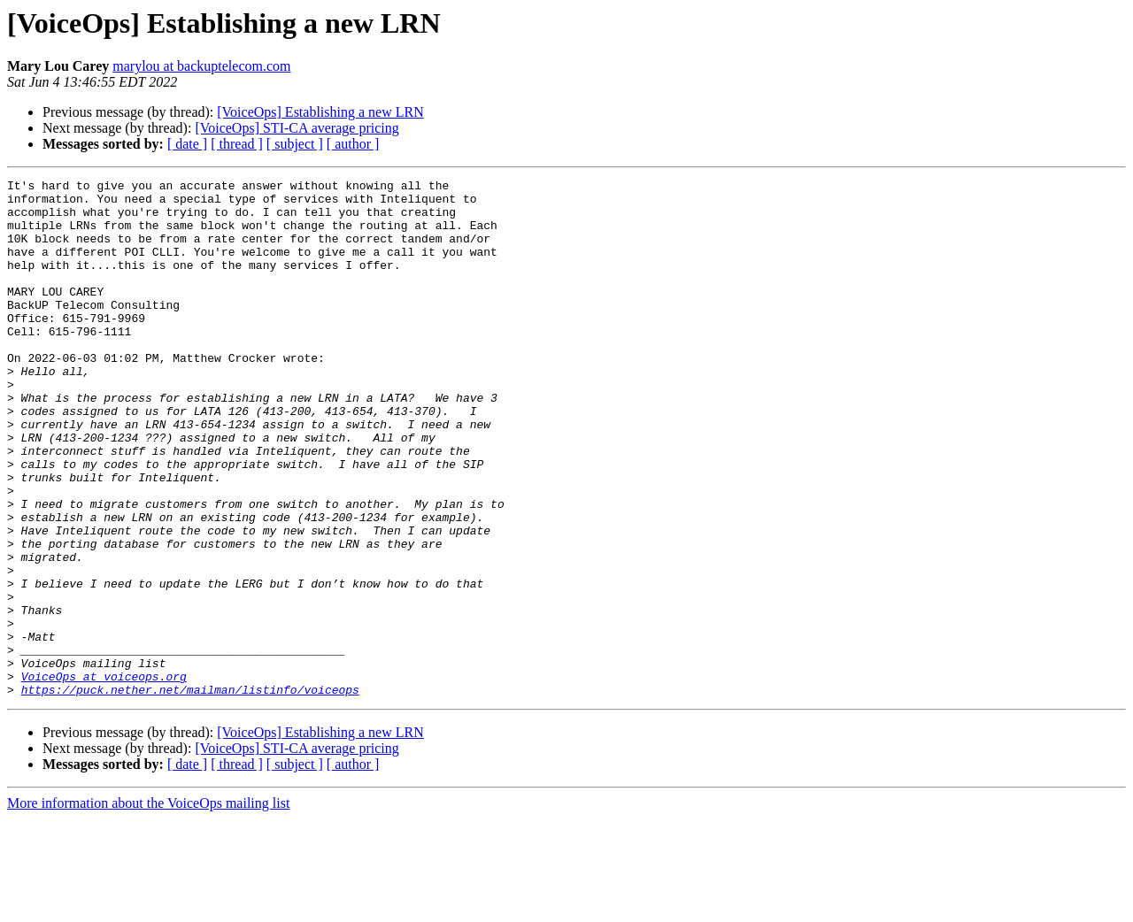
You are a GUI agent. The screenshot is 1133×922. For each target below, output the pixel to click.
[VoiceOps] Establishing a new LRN (320, 111)
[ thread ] (237, 143)
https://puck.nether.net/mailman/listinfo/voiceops (190, 793)
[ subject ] (294, 143)
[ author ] (353, 143)
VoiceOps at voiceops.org (104, 777)
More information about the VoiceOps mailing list (148, 906)
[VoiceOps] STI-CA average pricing (296, 127)
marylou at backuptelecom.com (201, 65)
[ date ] (187, 143)
